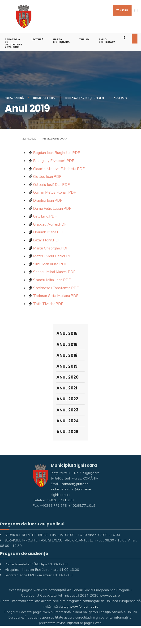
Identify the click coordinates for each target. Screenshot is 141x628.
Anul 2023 (67, 410)
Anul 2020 (67, 377)
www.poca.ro (109, 595)
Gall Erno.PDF (45, 216)
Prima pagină (14, 98)
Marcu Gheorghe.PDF (50, 248)
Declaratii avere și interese (85, 98)
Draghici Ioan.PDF (47, 200)
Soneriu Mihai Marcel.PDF (54, 272)
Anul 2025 (67, 432)
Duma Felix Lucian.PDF (52, 208)
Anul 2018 (66, 355)
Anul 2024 (67, 421)
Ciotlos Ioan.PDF (47, 176)
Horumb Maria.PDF (48, 232)
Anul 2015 (66, 333)
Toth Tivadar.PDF (48, 303)
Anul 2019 (120, 98)
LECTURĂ (37, 39)
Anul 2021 (66, 388)
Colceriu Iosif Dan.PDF (51, 184)
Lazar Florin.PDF (46, 240)
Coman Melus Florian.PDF (54, 192)
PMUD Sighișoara (107, 40)
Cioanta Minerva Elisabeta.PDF (59, 168)
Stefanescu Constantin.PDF (56, 288)
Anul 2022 (67, 399)
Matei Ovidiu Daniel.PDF (53, 256)
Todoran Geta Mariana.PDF (55, 295)
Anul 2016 (66, 344)
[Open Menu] (135, 10)
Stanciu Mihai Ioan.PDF (52, 280)
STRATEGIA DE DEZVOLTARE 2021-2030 (13, 43)
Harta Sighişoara (61, 40)
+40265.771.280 (60, 500)
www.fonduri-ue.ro (83, 606)
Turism (84, 39)
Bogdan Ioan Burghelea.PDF (56, 152)
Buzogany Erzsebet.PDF (53, 160)
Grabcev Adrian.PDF (49, 224)
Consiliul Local (44, 98)
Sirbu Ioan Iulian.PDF (50, 264)
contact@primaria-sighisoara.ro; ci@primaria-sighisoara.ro (71, 489)
